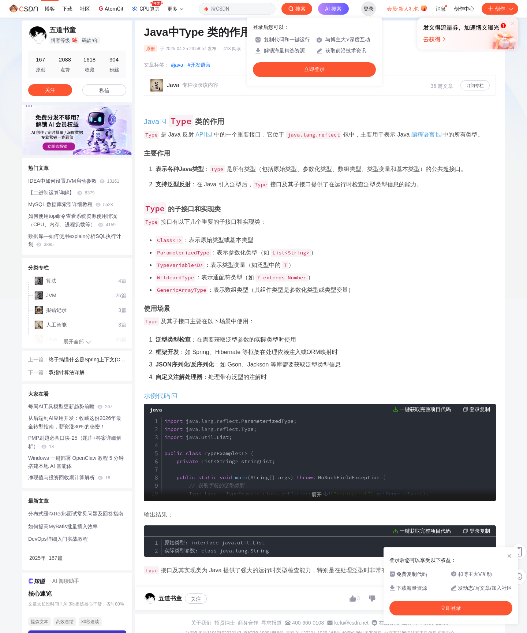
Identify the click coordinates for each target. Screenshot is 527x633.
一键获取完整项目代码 (425, 409)
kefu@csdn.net (351, 623)
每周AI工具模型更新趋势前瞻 (70, 406)
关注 (196, 599)
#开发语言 (199, 65)
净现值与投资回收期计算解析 (69, 477)
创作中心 (464, 9)
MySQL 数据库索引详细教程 (70, 204)
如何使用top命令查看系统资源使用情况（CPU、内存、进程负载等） (72, 220)
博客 (50, 9)
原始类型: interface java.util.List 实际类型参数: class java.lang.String (216, 546)
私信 (104, 90)
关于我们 (201, 623)
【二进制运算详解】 (61, 193)
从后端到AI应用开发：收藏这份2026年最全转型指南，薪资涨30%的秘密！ (74, 422)
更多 (175, 9)
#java (177, 65)
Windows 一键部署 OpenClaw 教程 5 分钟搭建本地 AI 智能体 (76, 462)
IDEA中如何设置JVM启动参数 (73, 181)
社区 (85, 9)
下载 (67, 9)
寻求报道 (271, 623)
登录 (368, 9)
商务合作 (248, 623)
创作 (500, 9)
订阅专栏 (475, 85)
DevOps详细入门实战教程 (58, 539)
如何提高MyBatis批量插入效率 (63, 526)
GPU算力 (146, 6)
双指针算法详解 (67, 372)
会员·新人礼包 (407, 8)
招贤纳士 (224, 623)
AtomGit (110, 8)
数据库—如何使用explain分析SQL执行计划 (74, 240)
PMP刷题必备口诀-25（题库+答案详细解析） (75, 442)
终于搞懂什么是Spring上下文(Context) (87, 360)
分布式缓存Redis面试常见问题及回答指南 (75, 514)
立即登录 (314, 69)
